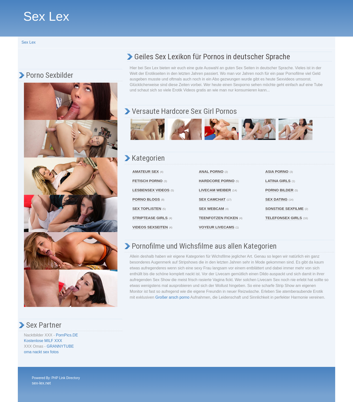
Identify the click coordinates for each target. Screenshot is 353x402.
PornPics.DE (67, 335)
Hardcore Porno (217, 181)
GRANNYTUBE (60, 346)
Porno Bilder (279, 190)
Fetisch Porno (147, 181)
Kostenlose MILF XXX (43, 341)
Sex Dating (276, 199)
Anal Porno (211, 171)
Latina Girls (278, 181)
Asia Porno (276, 171)
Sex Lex (46, 16)
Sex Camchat (212, 199)
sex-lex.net (41, 383)
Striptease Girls (149, 218)
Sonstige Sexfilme (284, 208)
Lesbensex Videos (150, 190)
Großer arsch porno (172, 297)
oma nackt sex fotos (41, 352)
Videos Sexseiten (150, 227)
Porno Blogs (146, 199)
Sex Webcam (211, 208)
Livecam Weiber (215, 190)
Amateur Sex (145, 171)
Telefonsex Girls (283, 218)
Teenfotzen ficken (218, 218)
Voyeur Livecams (216, 227)
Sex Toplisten (146, 208)
